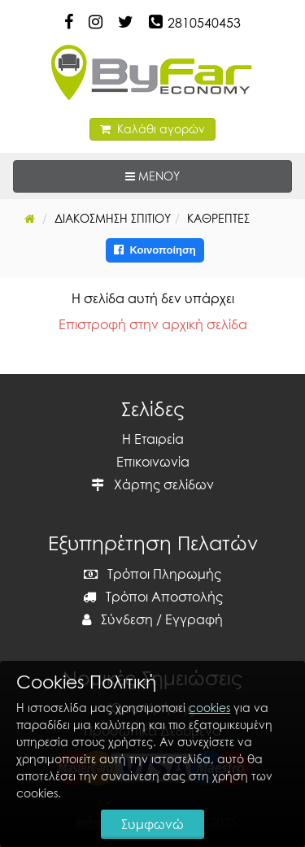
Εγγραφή (194, 619)
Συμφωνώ (152, 824)
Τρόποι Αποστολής (153, 597)
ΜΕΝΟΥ (202, 175)
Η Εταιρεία (153, 439)
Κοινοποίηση (155, 250)
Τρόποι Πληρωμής (152, 574)
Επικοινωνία (153, 462)
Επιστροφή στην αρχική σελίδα (153, 324)
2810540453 (204, 23)
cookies (209, 708)
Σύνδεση (117, 619)
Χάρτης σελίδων (152, 484)
